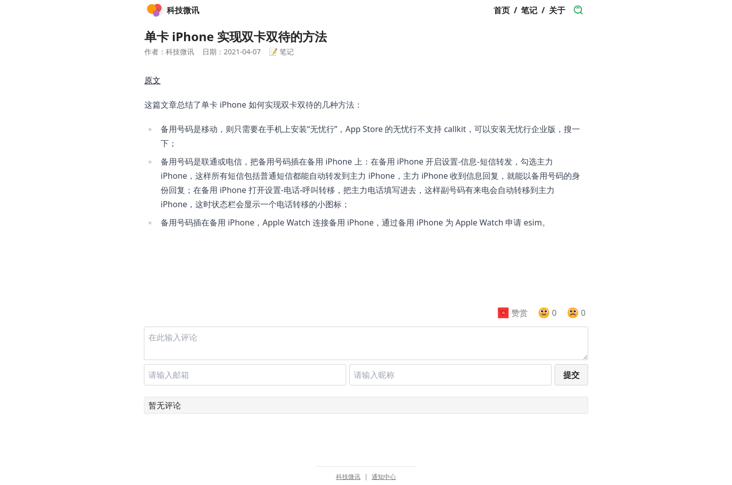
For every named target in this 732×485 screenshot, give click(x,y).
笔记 (529, 10)
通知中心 (384, 477)
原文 (152, 80)
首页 (502, 10)
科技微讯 (348, 477)
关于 (557, 10)
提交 (571, 374)
